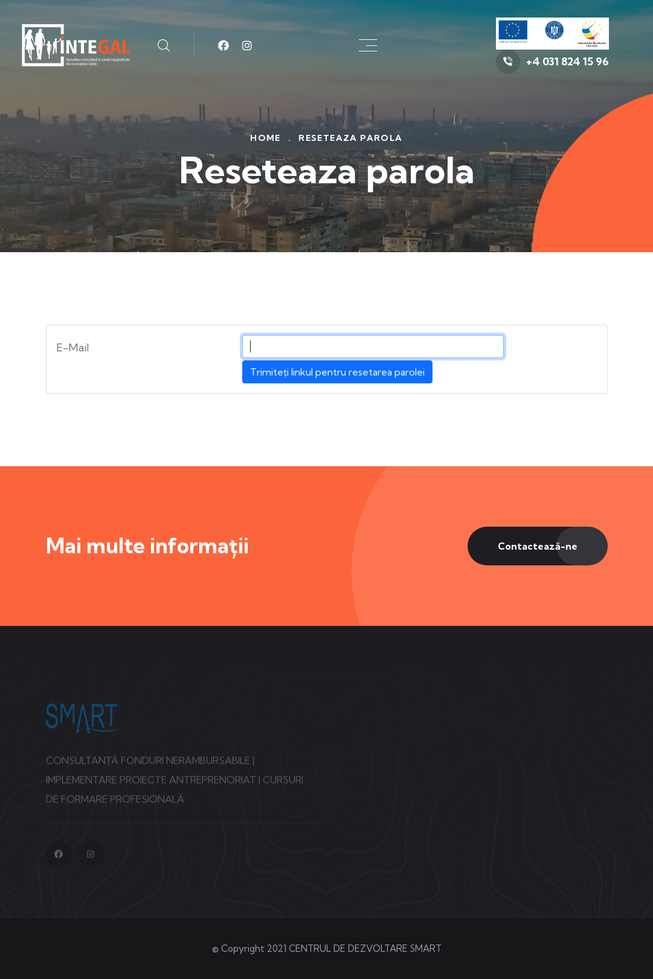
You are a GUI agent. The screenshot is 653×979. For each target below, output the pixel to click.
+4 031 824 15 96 (567, 61)
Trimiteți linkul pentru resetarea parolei (337, 372)
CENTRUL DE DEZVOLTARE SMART (365, 948)
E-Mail (72, 347)
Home (265, 137)
